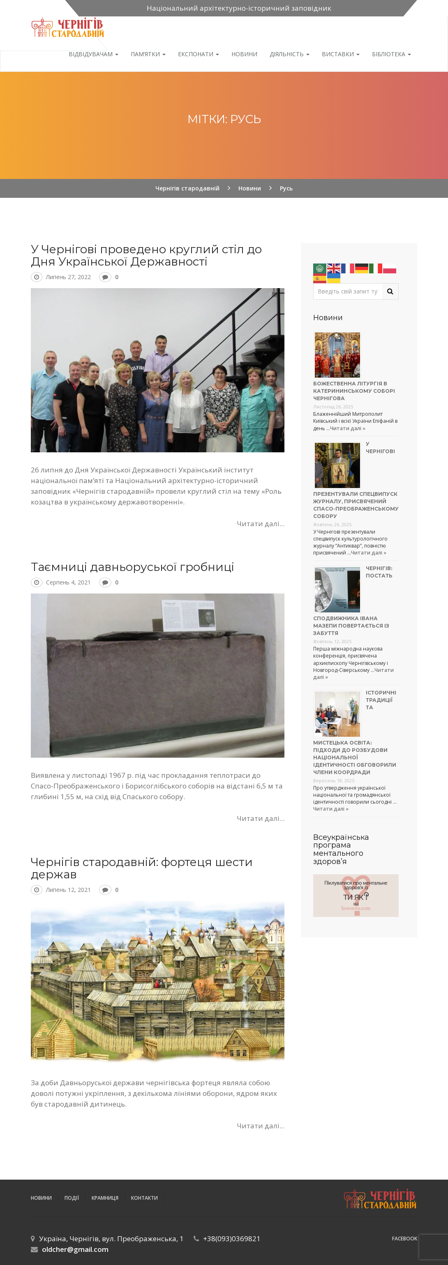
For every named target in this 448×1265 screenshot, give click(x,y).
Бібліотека (391, 54)
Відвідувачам (93, 54)
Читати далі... (260, 523)
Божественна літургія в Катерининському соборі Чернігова (354, 390)
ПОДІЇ (72, 1197)
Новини (244, 54)
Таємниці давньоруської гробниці (132, 567)
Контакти (144, 1197)
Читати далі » (347, 428)
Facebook (404, 1238)
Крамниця (105, 1197)
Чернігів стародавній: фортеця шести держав (142, 868)
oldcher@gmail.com (75, 1249)
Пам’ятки (148, 54)
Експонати (198, 54)
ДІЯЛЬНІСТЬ (289, 54)
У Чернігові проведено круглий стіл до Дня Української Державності (146, 255)
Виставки (341, 54)
